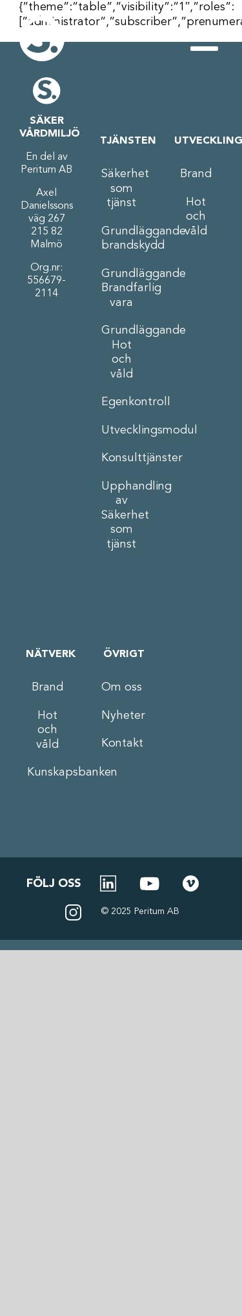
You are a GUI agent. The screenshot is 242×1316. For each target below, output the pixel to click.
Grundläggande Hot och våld (121, 352)
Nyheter (121, 715)
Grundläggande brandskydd (121, 238)
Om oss (121, 687)
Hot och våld (196, 216)
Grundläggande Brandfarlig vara (121, 288)
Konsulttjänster (121, 458)
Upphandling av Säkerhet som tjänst (121, 515)
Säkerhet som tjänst (121, 188)
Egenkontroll (121, 402)
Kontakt (121, 743)
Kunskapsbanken (47, 772)
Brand (196, 174)
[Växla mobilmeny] (206, 39)
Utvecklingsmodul (121, 430)
